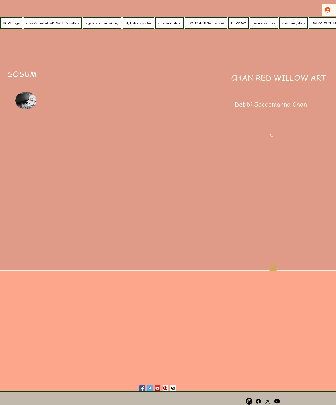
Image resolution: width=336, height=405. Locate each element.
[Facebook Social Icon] (142, 388)
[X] (267, 401)
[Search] (272, 135)
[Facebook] (258, 401)
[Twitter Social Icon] (150, 388)
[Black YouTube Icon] (277, 401)
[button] (273, 266)
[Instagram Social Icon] (173, 388)
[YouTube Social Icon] (157, 388)
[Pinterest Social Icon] (165, 388)
